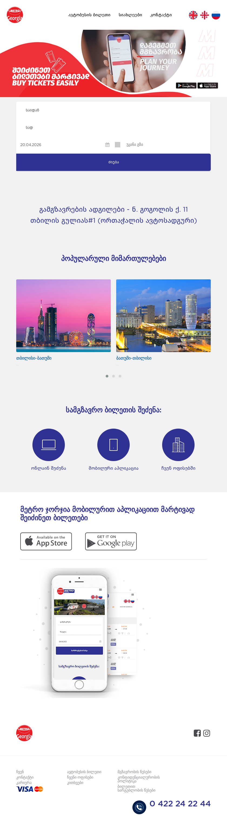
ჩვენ (20, 772)
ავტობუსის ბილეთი (89, 15)
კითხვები (75, 783)
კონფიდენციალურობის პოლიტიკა (139, 779)
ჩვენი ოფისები (80, 777)
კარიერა (24, 783)
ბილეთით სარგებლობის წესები (136, 788)
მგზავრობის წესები (134, 772)
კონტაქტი (161, 15)
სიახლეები (130, 15)
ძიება (113, 162)
